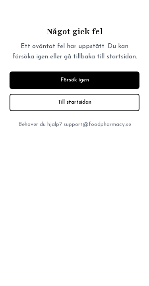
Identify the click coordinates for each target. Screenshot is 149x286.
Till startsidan (74, 102)
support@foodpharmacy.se (97, 125)
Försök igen (74, 80)
